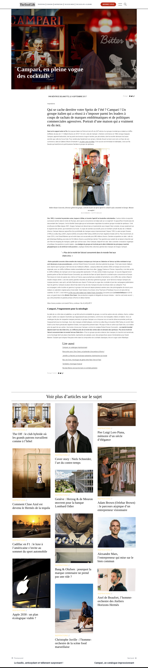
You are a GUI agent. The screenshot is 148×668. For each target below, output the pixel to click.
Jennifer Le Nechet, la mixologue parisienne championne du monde (84, 356)
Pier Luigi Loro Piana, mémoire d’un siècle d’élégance (111, 436)
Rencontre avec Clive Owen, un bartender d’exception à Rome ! (83, 351)
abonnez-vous (108, 4)
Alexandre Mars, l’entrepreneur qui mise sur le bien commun (115, 557)
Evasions (50, 4)
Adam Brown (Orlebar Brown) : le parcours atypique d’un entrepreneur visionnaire (116, 506)
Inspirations (58, 4)
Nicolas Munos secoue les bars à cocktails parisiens (79, 368)
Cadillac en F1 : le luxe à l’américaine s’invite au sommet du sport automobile (29, 547)
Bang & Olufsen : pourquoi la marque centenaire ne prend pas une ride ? (73, 573)
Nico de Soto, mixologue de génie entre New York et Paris (81, 360)
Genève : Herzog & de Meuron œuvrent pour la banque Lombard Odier (74, 502)
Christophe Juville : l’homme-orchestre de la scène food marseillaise (73, 643)
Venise (99, 269)
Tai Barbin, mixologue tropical (72, 364)
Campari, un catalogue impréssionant (74, 347)
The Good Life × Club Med (84, 4)
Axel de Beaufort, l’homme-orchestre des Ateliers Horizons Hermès (115, 601)
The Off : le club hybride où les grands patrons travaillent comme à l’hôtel (30, 437)
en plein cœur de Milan (87, 142)
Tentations (41, 4)
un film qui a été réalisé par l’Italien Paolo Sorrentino (85, 293)
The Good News (69, 4)
